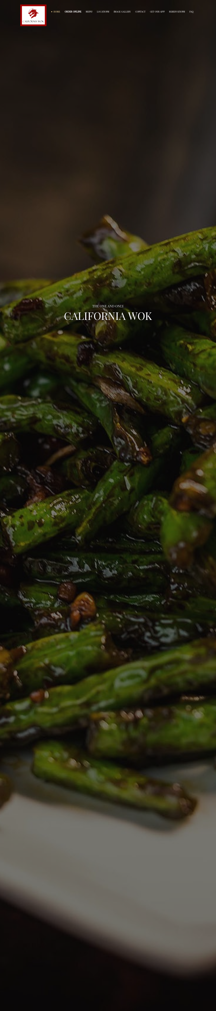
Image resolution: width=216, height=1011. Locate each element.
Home (57, 11)
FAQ (191, 11)
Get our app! (157, 11)
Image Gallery (122, 11)
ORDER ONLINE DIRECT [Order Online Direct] (108, 329)
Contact (140, 11)
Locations (103, 11)
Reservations (177, 11)
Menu (89, 11)
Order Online (73, 11)
